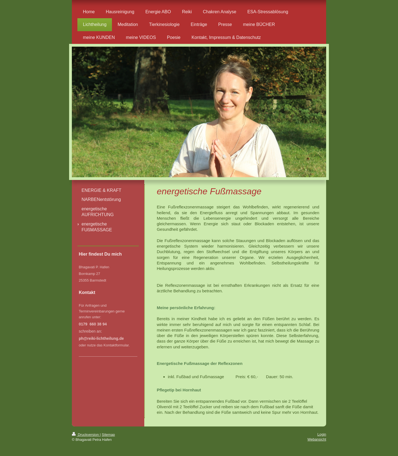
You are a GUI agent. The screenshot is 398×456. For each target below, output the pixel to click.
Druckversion (86, 435)
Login (321, 434)
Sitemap (108, 435)
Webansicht (316, 439)
